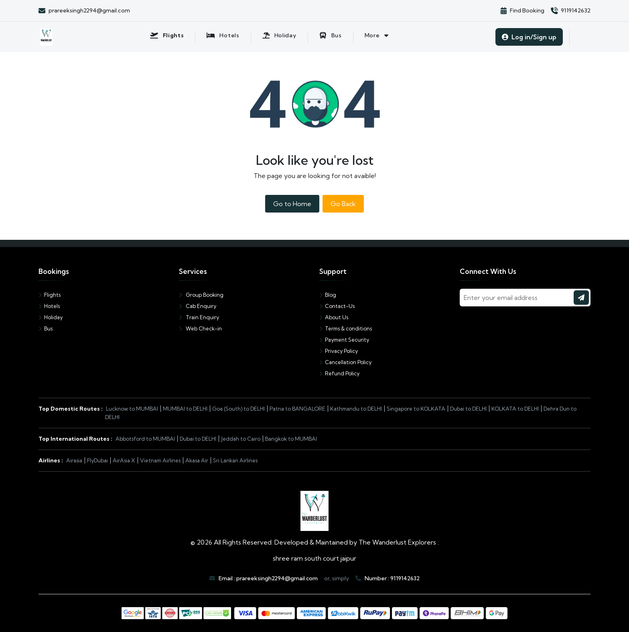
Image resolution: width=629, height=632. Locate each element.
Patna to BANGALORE (297, 408)
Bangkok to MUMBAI (291, 439)
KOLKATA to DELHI (515, 408)
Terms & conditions (345, 328)
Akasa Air (196, 460)
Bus (46, 328)
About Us (333, 317)
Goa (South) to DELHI (238, 408)
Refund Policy (339, 373)
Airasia (74, 460)
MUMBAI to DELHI (185, 408)
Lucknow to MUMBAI (132, 408)
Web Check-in (200, 328)
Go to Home (292, 204)
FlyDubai (97, 460)
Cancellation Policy (345, 362)
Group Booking (201, 295)
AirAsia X (124, 460)
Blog (327, 295)
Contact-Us (337, 306)
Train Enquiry (199, 317)
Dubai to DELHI (468, 408)
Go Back (343, 204)
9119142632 (405, 578)
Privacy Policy (338, 351)
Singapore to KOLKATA (416, 408)
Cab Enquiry (197, 306)
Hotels (49, 306)
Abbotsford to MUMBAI (145, 439)
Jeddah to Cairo (240, 439)
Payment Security (344, 339)
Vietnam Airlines (160, 460)
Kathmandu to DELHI (356, 408)
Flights (50, 295)
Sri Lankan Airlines (235, 460)
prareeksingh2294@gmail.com (277, 578)
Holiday (51, 317)
